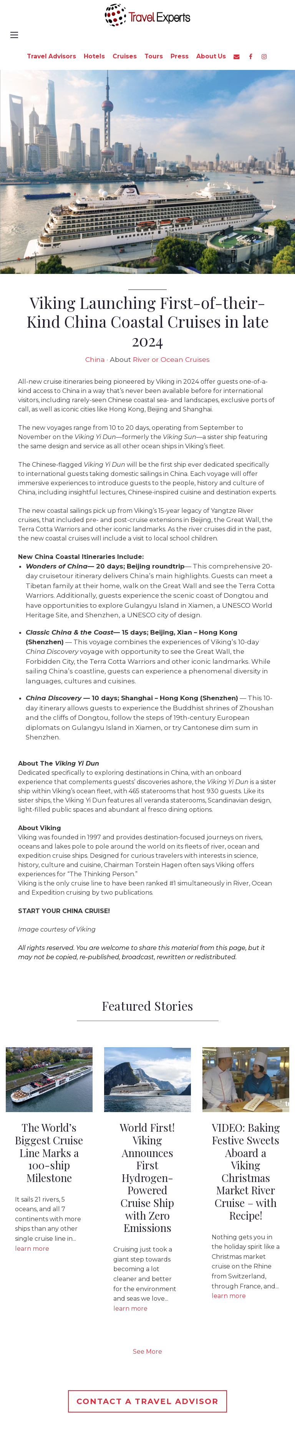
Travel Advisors (51, 56)
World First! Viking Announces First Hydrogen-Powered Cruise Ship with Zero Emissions (147, 1178)
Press (180, 56)
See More (147, 1351)
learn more (32, 1248)
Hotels (94, 56)
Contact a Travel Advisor (147, 1401)
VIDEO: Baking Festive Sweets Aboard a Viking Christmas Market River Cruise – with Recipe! (246, 1171)
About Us (211, 56)
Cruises (125, 56)
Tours (153, 56)
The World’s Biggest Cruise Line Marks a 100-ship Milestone (49, 1153)
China (95, 359)
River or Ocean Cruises (171, 359)
